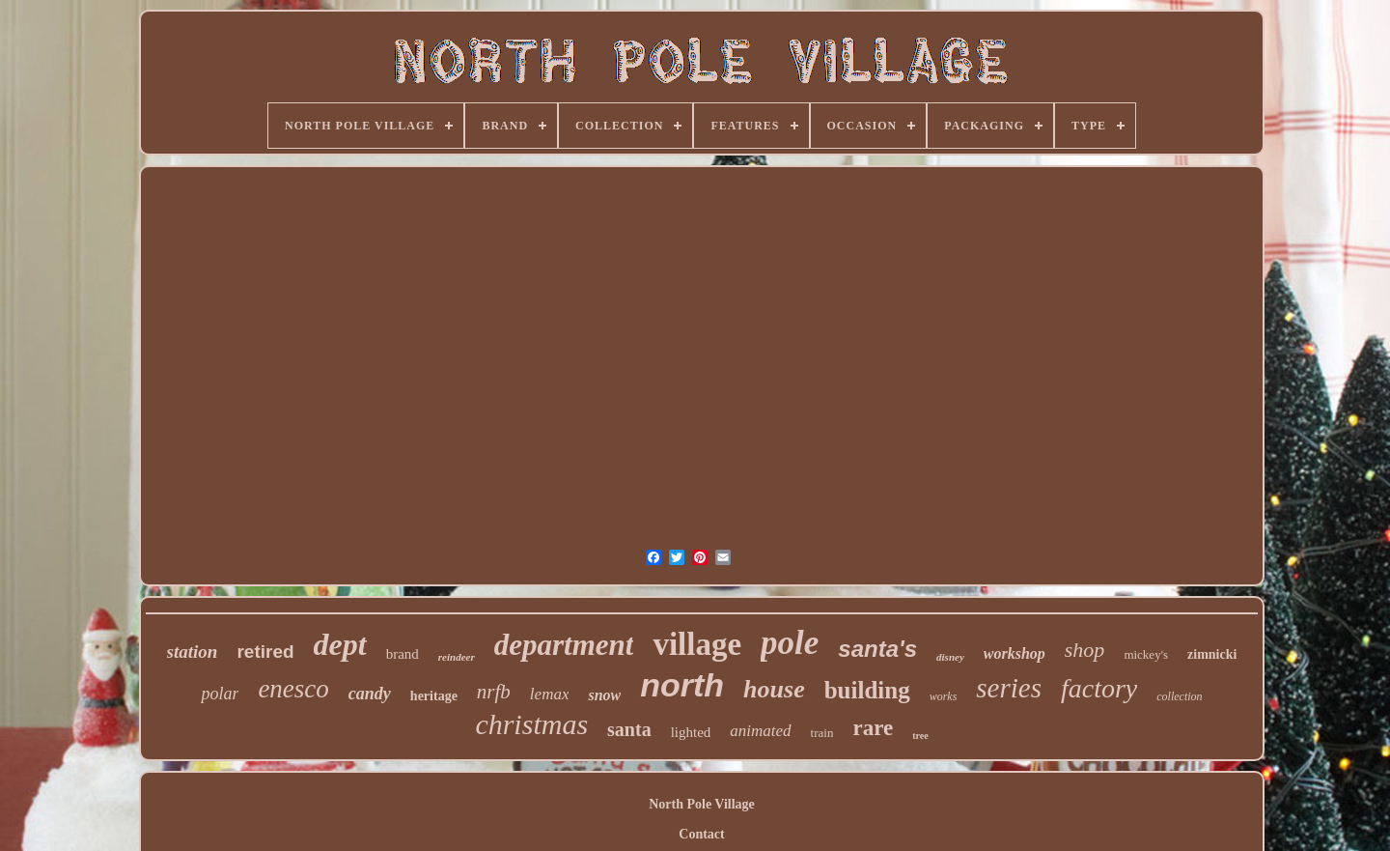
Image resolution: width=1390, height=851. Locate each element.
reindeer (456, 657)
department (564, 645)
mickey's (1146, 654)
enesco (293, 688)
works (944, 696)
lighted (691, 732)
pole (790, 643)
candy (369, 693)
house (774, 689)
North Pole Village (702, 804)
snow (604, 695)
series (1009, 687)
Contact (701, 834)
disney (950, 657)
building (867, 690)
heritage (434, 696)
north (682, 685)
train (822, 732)
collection (1179, 696)
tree (920, 735)
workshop (1014, 653)
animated (760, 731)
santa (629, 729)
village (697, 644)
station (192, 651)
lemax (550, 694)
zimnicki (1212, 654)
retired (264, 651)
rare (872, 728)
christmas (531, 724)
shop (1085, 650)
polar (219, 693)
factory (1099, 688)
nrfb (494, 691)
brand (402, 654)
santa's (877, 649)
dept (340, 644)
